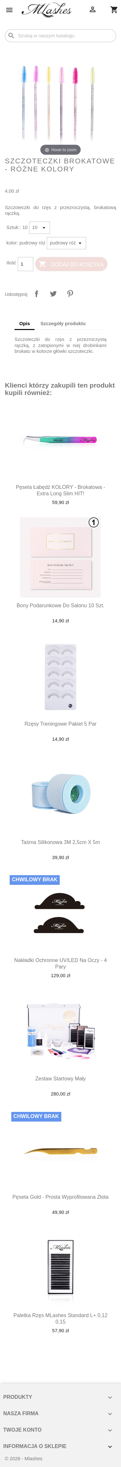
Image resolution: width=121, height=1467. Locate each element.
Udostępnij (36, 293)
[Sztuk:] (39, 228)
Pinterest (70, 293)
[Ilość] (25, 264)
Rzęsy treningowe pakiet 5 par (60, 724)
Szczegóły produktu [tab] (63, 323)
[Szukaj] (60, 35)
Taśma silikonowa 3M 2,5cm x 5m (60, 842)
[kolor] (66, 243)
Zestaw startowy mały (60, 1078)
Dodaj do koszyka (71, 264)
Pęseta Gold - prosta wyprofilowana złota (61, 1197)
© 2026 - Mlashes (23, 1458)
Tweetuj (53, 293)
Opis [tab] (24, 323)
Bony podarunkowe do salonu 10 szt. (60, 605)
